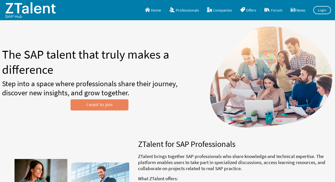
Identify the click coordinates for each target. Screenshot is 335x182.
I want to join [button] (99, 104)
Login (322, 10)
